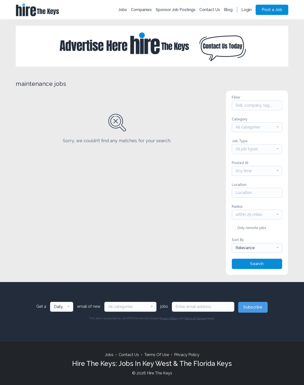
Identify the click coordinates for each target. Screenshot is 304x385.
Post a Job (272, 9)
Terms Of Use (156, 354)
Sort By (238, 240)
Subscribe (253, 307)
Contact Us (209, 9)
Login (246, 9)
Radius (237, 206)
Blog (228, 9)
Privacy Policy (169, 318)
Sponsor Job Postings (175, 9)
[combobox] (257, 127)
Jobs (122, 9)
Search (256, 263)
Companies (141, 9)
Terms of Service (195, 318)
